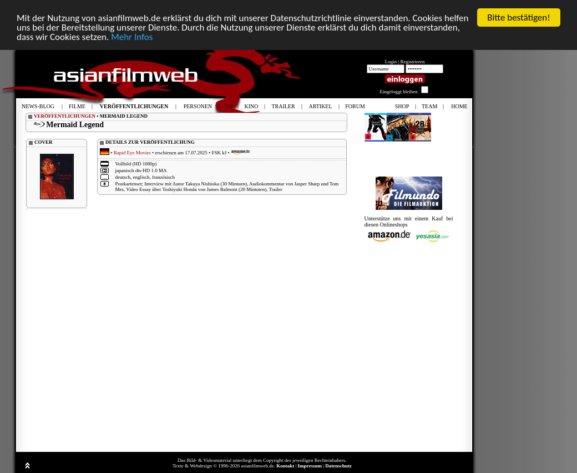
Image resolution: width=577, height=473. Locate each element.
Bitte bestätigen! (518, 17)
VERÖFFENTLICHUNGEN (64, 116)
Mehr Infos (132, 37)
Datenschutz (338, 466)
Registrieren (413, 61)
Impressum (310, 466)
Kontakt (285, 466)
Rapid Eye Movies (132, 152)
